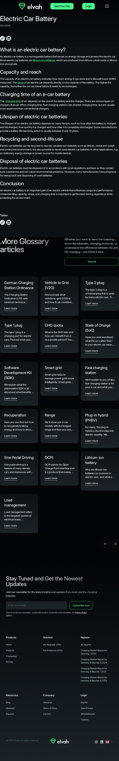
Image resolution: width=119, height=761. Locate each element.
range (20, 82)
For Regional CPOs (52, 644)
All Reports (86, 644)
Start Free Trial (62, 6)
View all (92, 261)
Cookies (85, 719)
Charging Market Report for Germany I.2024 (94, 652)
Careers (47, 714)
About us (47, 702)
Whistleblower (88, 714)
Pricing (9, 661)
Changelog (11, 656)
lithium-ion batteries (44, 60)
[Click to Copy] (2, 38)
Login (88, 6)
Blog (8, 702)
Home (8, 644)
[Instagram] (96, 742)
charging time (13, 101)
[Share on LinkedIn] (8, 38)
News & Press (50, 708)
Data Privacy (87, 708)
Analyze (10, 650)
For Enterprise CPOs (53, 650)
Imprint (84, 702)
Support (10, 714)
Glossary (10, 708)
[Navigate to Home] (30, 6)
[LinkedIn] (102, 742)
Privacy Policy (81, 612)
